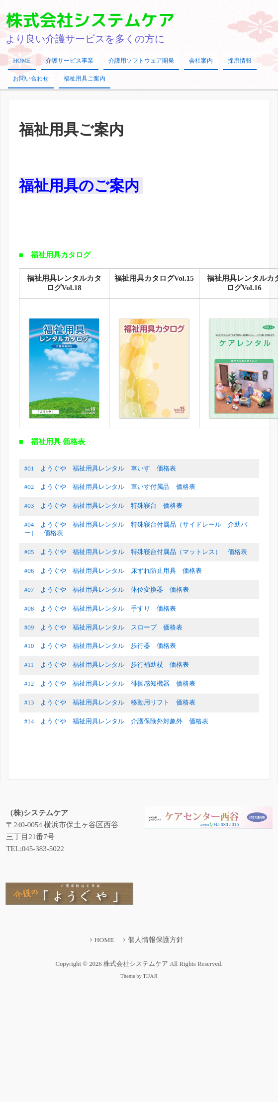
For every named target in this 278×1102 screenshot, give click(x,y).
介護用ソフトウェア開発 (141, 60)
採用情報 (240, 60)
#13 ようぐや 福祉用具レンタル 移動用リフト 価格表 (110, 702)
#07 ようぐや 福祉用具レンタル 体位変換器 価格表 (106, 589)
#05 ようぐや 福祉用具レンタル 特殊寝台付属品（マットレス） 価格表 (136, 551)
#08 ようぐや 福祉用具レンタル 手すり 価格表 (100, 608)
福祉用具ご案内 (84, 78)
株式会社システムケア (90, 20)
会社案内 (201, 60)
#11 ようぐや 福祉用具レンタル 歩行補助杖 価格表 (106, 664)
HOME (21, 60)
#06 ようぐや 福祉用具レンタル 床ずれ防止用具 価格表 (113, 570)
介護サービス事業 (69, 60)
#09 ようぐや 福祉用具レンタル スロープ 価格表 (103, 627)
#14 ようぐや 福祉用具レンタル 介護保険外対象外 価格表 (116, 721)
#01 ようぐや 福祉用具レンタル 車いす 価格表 (100, 468)
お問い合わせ (31, 78)
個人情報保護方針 (156, 940)
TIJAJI (150, 976)
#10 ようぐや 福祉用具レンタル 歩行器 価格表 (100, 645)
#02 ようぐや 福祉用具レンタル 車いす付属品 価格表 (110, 486)
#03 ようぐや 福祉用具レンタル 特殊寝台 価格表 (103, 505)
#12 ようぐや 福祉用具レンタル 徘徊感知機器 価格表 (110, 683)
